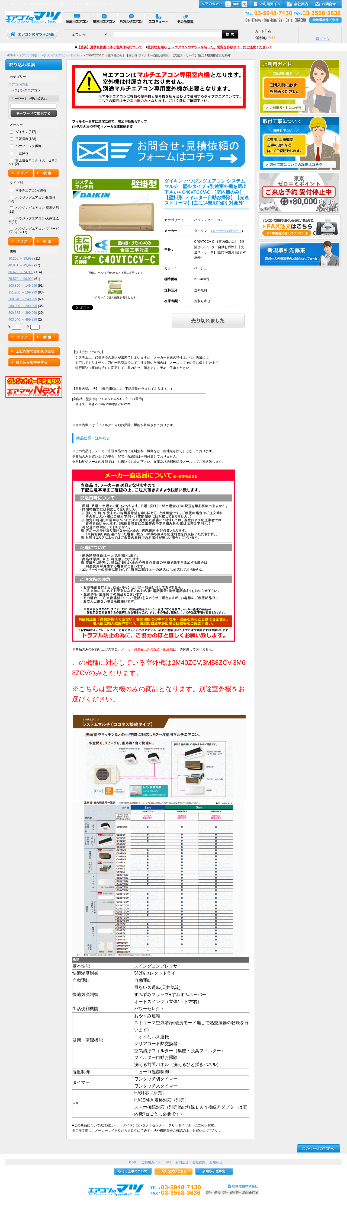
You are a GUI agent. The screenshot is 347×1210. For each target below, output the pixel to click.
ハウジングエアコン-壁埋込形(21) (33, 209)
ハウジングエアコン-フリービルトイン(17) (33, 230)
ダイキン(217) (25, 132)
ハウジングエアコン (53, 55)
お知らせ (215, 1162)
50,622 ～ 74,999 (20, 272)
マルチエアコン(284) (30, 190)
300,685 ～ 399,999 (22, 313)
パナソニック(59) (28, 146)
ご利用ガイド (151, 1162)
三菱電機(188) (25, 139)
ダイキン (76, 55)
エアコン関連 (28, 55)
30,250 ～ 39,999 (20, 258)
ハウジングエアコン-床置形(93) (32, 199)
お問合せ (181, 1162)
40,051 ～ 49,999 (20, 265)
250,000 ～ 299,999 (22, 306)
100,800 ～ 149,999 (22, 286)
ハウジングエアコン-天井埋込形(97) (33, 220)
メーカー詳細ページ (227, 231)
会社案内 (198, 1162)
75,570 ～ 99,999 (20, 279)
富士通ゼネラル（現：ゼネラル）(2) (33, 162)
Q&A (168, 1162)
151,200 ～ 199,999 (22, 292)
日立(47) (21, 153)
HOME (11, 55)
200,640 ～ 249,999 (22, 299)
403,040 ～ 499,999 (22, 319)
